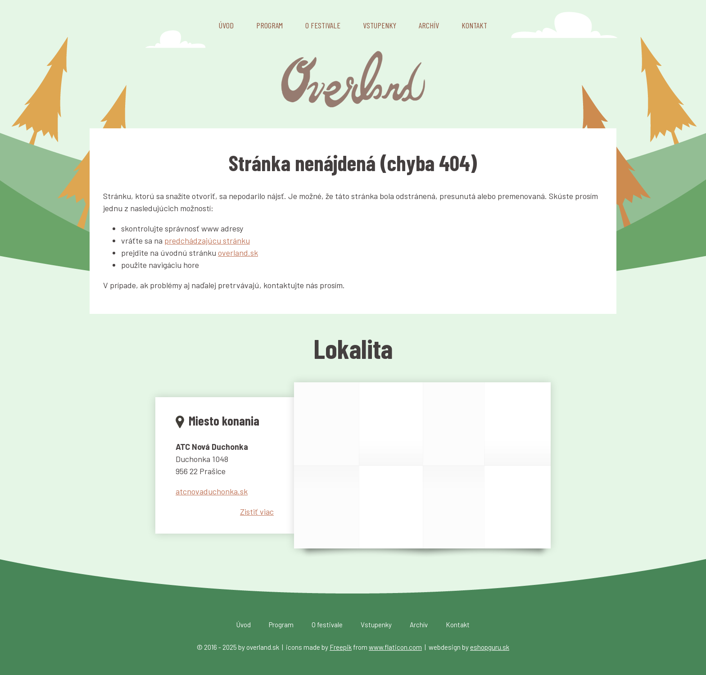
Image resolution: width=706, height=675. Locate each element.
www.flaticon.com (395, 647)
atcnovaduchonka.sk (212, 491)
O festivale (322, 25)
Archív (429, 25)
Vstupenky (379, 25)
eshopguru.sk (489, 647)
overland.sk (238, 253)
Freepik (341, 647)
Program (269, 25)
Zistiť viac (257, 511)
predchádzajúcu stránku (207, 240)
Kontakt (474, 25)
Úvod (226, 25)
